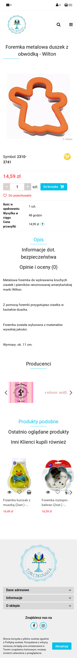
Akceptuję (61, 646)
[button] (68, 5)
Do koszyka (54, 187)
